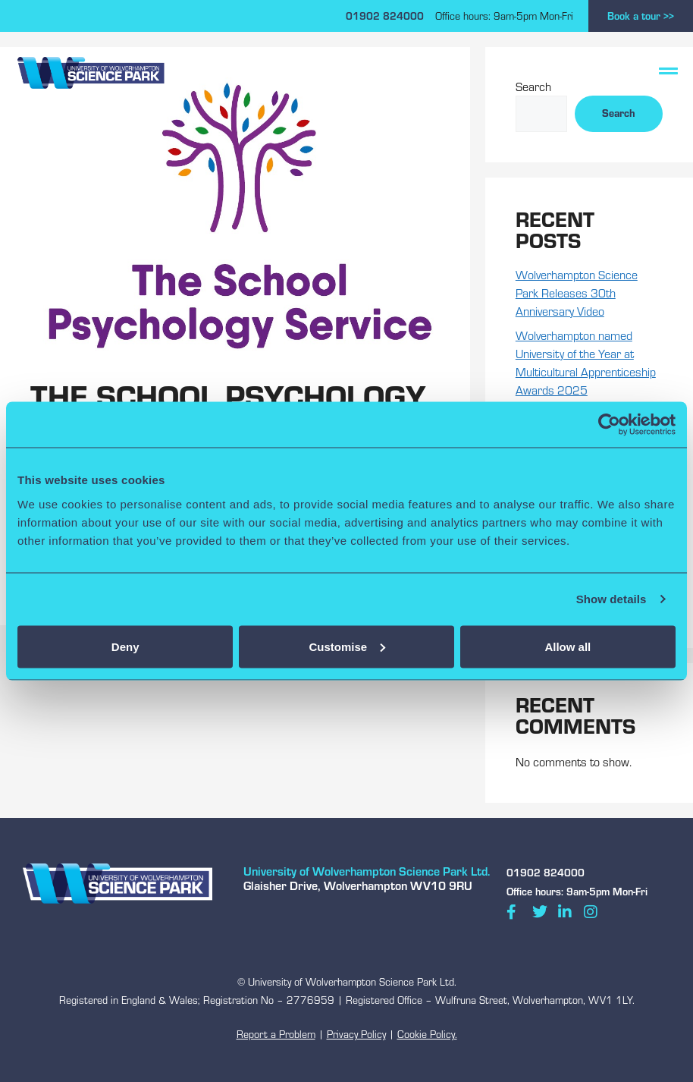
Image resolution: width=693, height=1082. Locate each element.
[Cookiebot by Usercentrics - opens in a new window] (609, 425)
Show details (611, 599)
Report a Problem (276, 1034)
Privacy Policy (356, 1034)
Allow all (567, 646)
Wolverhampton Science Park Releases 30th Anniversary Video (577, 293)
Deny (125, 646)
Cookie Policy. (427, 1034)
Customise (347, 646)
